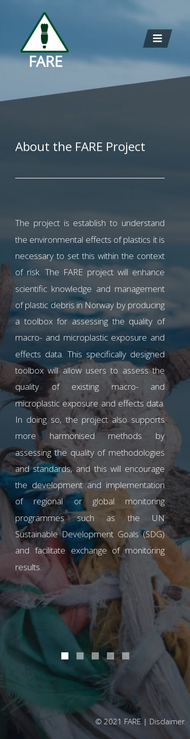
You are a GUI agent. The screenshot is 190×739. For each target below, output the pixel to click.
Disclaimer (167, 721)
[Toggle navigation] (157, 38)
